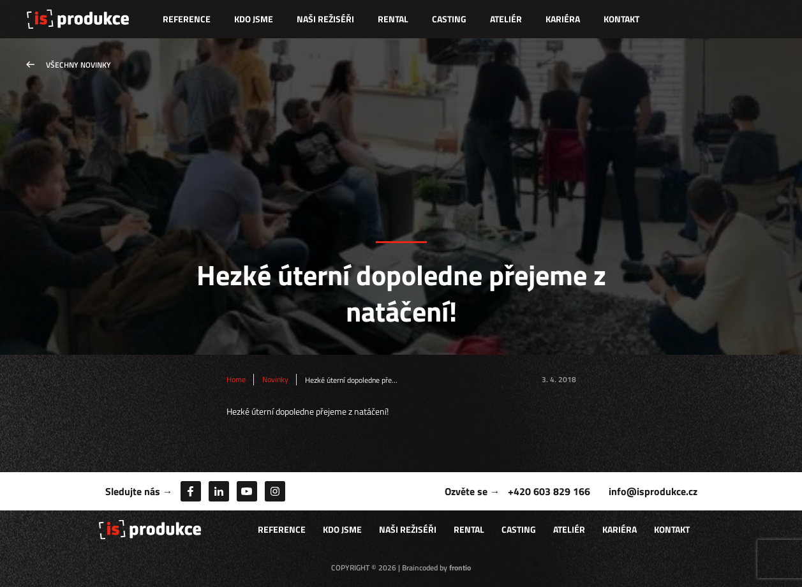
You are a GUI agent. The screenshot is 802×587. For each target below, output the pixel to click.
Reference (187, 19)
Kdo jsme (253, 19)
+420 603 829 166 (549, 491)
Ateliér (506, 19)
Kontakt (621, 19)
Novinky (275, 379)
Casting (449, 19)
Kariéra (563, 19)
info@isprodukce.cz (653, 491)
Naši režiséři (325, 19)
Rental (393, 19)
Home (236, 379)
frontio (460, 567)
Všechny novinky (78, 65)
